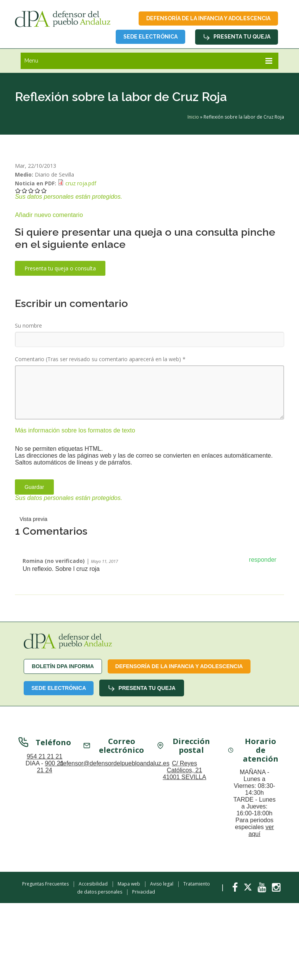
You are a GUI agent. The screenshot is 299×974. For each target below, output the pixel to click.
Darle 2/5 (24, 190)
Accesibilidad (93, 884)
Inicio (193, 117)
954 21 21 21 (44, 757)
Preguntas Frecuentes (45, 884)
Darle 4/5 (37, 190)
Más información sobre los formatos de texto (75, 430)
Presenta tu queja (236, 37)
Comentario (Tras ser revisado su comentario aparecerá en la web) (100, 359)
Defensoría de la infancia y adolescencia (208, 18)
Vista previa (33, 519)
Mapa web (129, 884)
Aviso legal (161, 884)
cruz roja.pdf (80, 183)
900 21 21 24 (50, 768)
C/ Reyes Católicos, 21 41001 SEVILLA (184, 771)
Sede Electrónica (150, 37)
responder (262, 559)
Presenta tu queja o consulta (60, 268)
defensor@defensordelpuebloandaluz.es (115, 764)
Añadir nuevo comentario (49, 215)
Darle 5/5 (44, 190)
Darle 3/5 (31, 190)
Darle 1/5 (18, 190)
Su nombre (28, 325)
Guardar (34, 487)
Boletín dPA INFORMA (63, 666)
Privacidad (143, 892)
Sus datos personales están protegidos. (68, 196)
